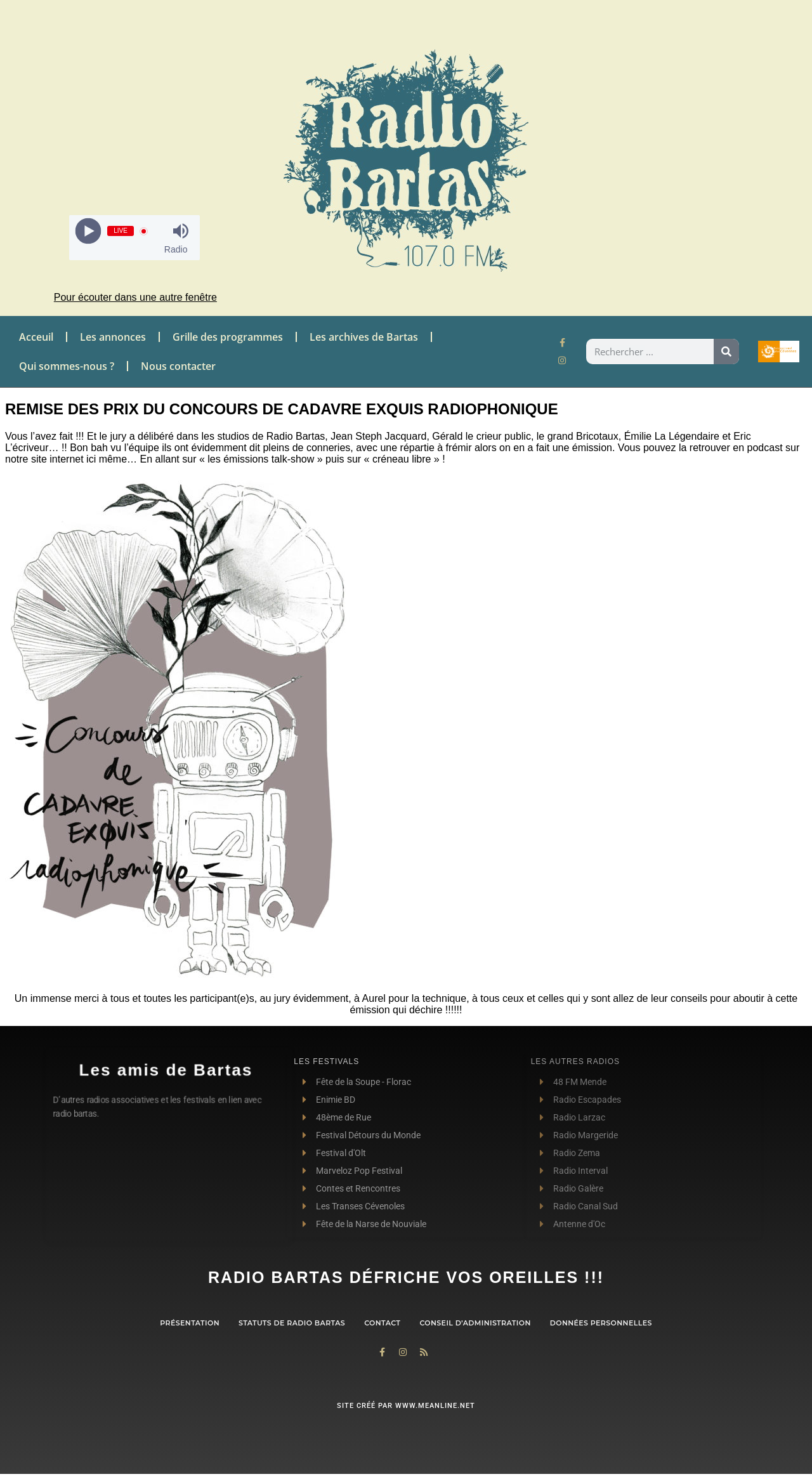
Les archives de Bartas (364, 337)
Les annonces (113, 337)
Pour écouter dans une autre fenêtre (135, 297)
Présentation (189, 1322)
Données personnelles (601, 1322)
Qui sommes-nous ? (66, 366)
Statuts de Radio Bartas (292, 1322)
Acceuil (36, 337)
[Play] (88, 231)
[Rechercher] (726, 351)
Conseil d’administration (474, 1322)
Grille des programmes (228, 337)
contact (382, 1322)
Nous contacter (178, 366)
